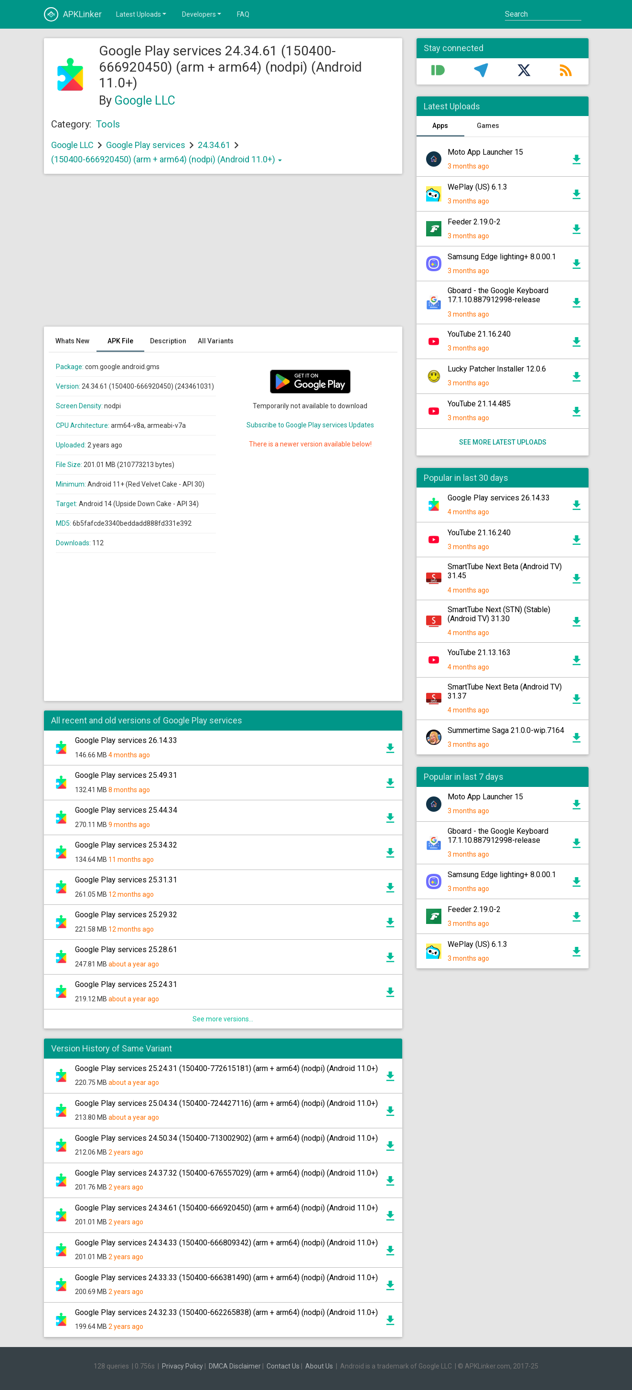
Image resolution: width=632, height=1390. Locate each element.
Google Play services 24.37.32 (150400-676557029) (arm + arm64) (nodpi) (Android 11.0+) (226, 1173)
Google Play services (145, 145)
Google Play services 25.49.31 (126, 775)
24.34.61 (215, 145)
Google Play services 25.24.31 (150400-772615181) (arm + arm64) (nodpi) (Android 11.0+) (226, 1068)
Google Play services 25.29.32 (126, 914)
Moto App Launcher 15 (485, 152)
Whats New (72, 341)
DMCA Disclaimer (235, 1366)
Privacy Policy (182, 1366)
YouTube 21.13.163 (479, 652)
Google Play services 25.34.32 (126, 844)
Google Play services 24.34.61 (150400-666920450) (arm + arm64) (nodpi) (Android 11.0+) (226, 1207)
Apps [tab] (440, 125)
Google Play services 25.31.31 (126, 879)
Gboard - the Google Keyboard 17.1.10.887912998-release (498, 295)
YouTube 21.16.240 (479, 334)
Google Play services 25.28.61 (126, 949)
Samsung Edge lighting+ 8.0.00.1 (502, 256)
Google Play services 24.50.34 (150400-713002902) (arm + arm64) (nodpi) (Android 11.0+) (226, 1138)
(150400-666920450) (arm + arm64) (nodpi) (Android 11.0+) (166, 159)
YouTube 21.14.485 (479, 403)
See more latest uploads (502, 442)
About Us (319, 1366)
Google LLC (145, 100)
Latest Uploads (142, 14)
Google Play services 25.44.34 (126, 810)
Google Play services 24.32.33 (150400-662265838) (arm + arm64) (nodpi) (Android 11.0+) (226, 1312)
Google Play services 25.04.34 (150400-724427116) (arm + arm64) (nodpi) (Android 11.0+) (226, 1103)
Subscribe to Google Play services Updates (310, 425)
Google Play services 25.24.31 (126, 984)
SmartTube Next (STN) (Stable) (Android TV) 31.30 (499, 614)
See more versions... (223, 1019)
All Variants (216, 341)
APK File (120, 341)
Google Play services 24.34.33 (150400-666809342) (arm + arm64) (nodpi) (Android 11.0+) (226, 1242)
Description (168, 341)
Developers (202, 14)
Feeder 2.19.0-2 (474, 221)
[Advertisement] (223, 255)
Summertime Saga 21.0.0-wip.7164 (506, 730)
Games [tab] (488, 125)
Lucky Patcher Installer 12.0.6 (497, 368)
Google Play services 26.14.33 (126, 740)
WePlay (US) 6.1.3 (477, 186)
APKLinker (73, 14)
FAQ (243, 14)
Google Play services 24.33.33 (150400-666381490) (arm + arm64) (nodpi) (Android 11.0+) (226, 1277)
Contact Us (283, 1366)
